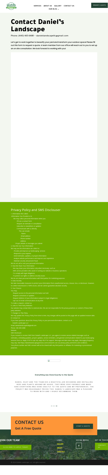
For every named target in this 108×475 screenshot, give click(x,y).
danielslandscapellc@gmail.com (52, 36)
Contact (61, 452)
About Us (48, 6)
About (59, 448)
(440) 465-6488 (26, 36)
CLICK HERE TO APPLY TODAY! (15, 447)
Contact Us (69, 6)
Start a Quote (83, 426)
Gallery (57, 6)
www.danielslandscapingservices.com (29, 330)
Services (37, 6)
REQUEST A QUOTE (99, 5)
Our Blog (53, 9)
